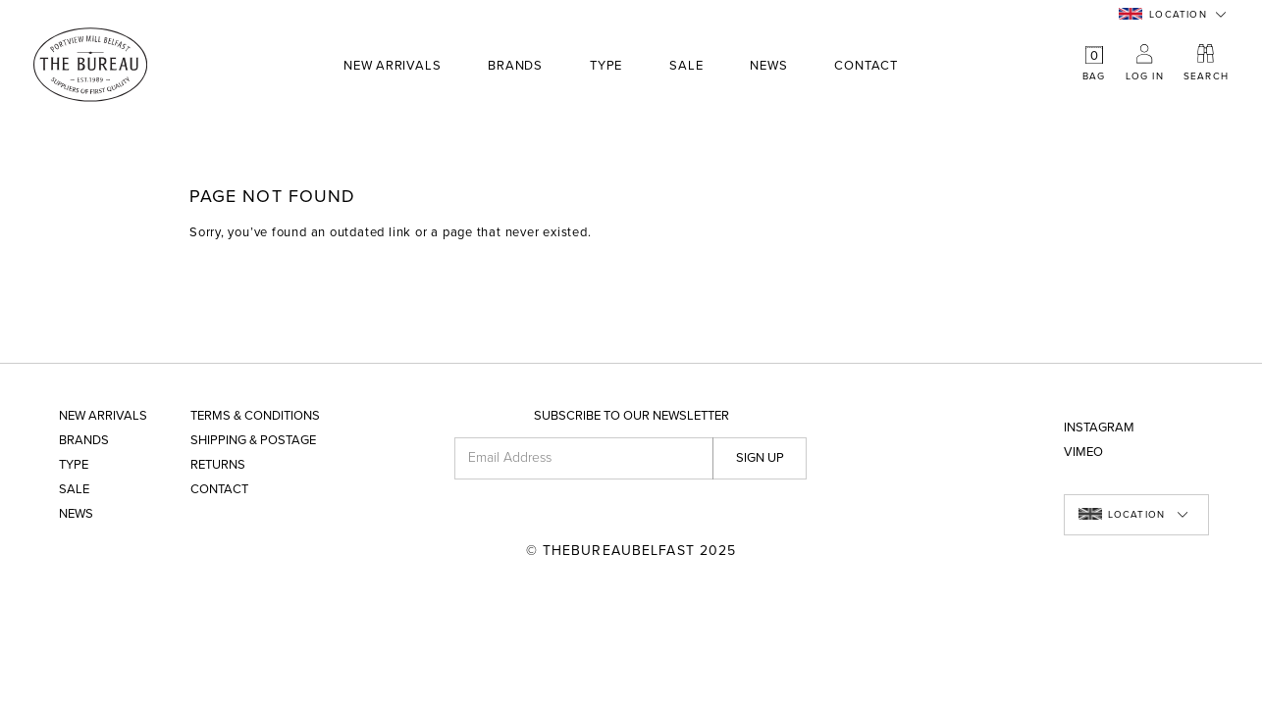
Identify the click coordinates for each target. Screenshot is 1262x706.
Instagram (1099, 428)
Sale (686, 66)
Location (1163, 14)
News (768, 66)
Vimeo (1083, 452)
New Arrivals (392, 66)
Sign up (760, 458)
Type (606, 67)
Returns (217, 465)
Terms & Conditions (255, 416)
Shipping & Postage (253, 440)
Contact (865, 66)
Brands (515, 67)
